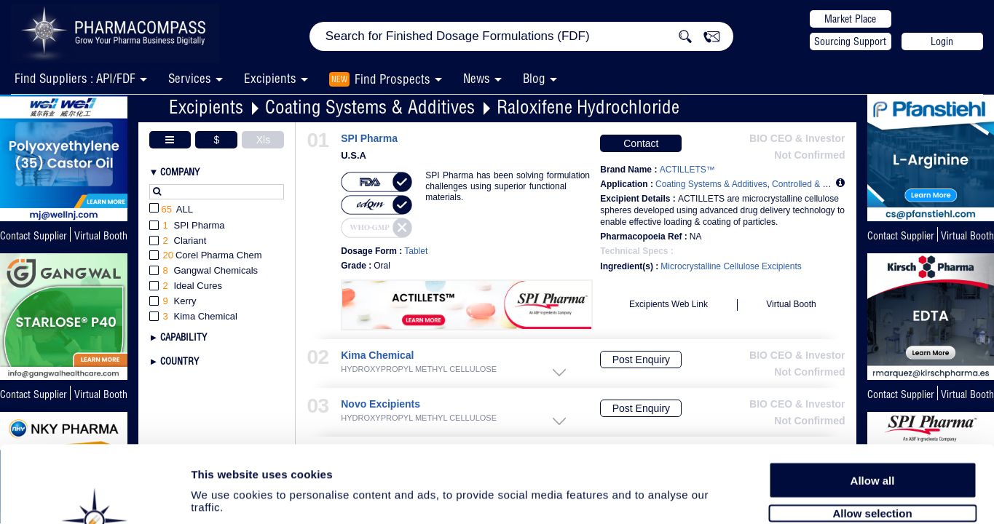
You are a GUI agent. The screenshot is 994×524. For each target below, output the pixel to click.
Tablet (415, 251)
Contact (640, 143)
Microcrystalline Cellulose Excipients (730, 266)
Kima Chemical (377, 355)
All (171, 210)
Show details (764, 496)
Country (179, 361)
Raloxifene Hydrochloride (588, 106)
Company (180, 172)
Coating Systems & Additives (370, 106)
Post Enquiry (641, 359)
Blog (534, 78)
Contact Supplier (33, 235)
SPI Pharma (369, 138)
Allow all (873, 402)
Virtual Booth (967, 235)
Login (942, 41)
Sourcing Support (850, 41)
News (476, 78)
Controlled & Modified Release (831, 184)
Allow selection (872, 435)
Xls (263, 140)
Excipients (206, 106)
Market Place (850, 18)
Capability (183, 337)
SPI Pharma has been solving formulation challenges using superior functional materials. (507, 186)
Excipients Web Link (668, 304)
